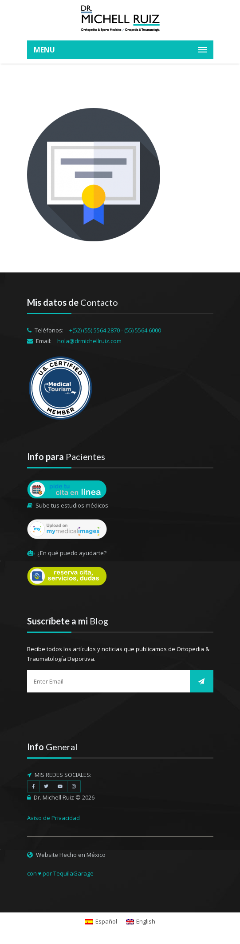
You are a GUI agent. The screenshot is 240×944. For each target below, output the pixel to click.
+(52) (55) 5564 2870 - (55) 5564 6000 (115, 330)
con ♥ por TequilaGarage (60, 873)
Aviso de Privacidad (53, 818)
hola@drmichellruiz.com (89, 341)
